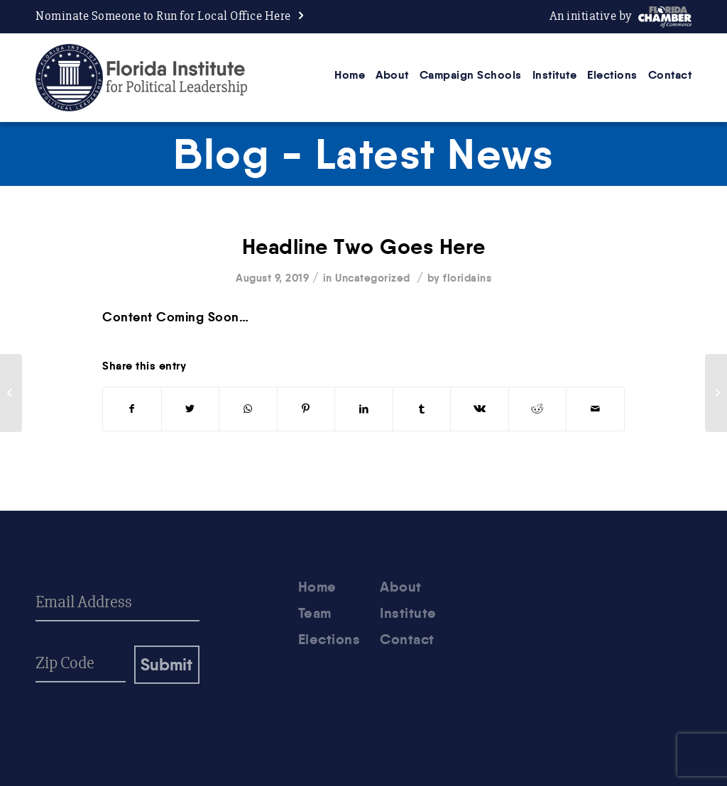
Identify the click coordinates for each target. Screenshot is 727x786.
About (401, 586)
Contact (407, 639)
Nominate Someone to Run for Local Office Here (163, 16)
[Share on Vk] (479, 409)
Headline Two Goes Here (364, 246)
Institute (408, 612)
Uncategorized (372, 277)
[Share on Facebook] (132, 409)
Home (317, 586)
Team (315, 612)
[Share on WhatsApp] (248, 409)
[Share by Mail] (595, 409)
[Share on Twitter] (190, 409)
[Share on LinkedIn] (364, 409)
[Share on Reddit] (538, 409)
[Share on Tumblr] (422, 409)
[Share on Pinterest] (306, 409)
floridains (467, 277)
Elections (329, 639)
